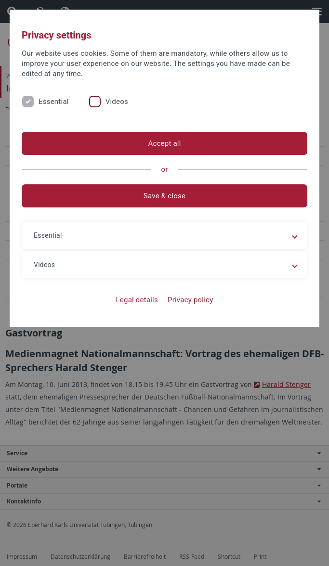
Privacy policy (190, 300)
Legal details (137, 300)
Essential (54, 101)
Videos (116, 101)
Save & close (164, 196)
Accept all (164, 143)
